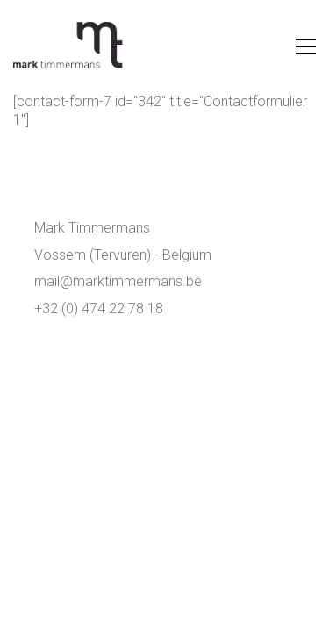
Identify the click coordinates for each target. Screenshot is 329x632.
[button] (306, 46)
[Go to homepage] (70, 46)
